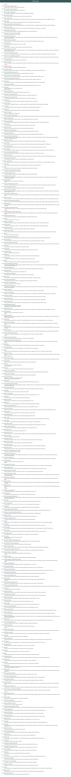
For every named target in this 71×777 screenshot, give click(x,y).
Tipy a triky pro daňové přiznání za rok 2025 (11, 52)
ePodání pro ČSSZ (7, 142)
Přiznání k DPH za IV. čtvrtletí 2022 (9, 477)
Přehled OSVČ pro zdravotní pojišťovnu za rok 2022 (12, 450)
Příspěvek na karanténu (7, 556)
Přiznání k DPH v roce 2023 (8, 423)
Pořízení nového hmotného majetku (9, 569)
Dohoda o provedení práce (8, 308)
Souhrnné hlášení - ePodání (8, 438)
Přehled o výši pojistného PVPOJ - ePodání (10, 242)
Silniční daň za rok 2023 (7, 329)
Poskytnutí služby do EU (7, 656)
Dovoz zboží (6, 367)
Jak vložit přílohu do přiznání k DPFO (9, 157)
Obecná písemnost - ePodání (8, 441)
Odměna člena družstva (7, 399)
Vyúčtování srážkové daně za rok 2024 (10, 186)
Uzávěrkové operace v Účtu (8, 432)
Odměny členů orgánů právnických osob (10, 405)
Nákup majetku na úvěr (7, 644)
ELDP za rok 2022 (6, 380)
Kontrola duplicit (6, 81)
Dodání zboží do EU (7, 360)
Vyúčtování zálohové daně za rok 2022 (10, 473)
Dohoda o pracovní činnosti (8, 408)
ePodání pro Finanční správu (8, 301)
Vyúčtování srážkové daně (8, 289)
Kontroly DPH (6, 635)
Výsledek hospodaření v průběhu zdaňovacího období (12, 211)
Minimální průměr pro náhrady (8, 230)
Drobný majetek (6, 396)
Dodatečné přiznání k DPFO (8, 638)
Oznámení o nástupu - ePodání (8, 357)
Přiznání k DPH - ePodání (8, 447)
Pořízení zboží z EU (7, 669)
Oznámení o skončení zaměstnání (9, 373)
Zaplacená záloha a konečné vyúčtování (10, 337)
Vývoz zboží (5, 363)
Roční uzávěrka (6, 245)
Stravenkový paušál (7, 257)
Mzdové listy (6, 662)
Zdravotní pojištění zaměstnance (9, 267)
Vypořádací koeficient (7, 203)
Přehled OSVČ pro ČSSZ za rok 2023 (9, 285)
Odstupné (5, 260)
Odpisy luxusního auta (7, 239)
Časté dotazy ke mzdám (7, 251)
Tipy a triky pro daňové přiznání (9, 292)
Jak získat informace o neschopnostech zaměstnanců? (12, 688)
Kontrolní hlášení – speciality (8, 632)
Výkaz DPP (5, 218)
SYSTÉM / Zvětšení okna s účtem (9, 693)
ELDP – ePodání (6, 641)
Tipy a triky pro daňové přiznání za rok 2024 (11, 183)
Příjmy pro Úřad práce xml (8, 58)
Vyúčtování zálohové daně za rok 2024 (10, 189)
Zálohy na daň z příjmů (7, 270)
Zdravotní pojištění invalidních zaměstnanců (11, 263)
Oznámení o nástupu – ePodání (9, 629)
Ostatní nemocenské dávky (8, 376)
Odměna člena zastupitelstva (8, 221)
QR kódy (5, 166)
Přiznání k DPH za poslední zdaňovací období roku (12, 55)
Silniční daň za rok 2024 (7, 197)
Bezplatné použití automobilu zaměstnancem (11, 236)
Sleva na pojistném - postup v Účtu (9, 464)
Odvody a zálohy (6, 276)
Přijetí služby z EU (6, 665)
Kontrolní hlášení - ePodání (8, 298)
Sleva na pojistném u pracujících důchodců (10, 193)
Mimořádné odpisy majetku (8, 227)
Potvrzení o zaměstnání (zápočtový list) (10, 575)
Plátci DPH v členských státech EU (9, 490)
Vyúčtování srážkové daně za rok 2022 (10, 470)
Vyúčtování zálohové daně (8, 315)
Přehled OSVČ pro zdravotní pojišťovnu (10, 282)
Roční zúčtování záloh (7, 179)
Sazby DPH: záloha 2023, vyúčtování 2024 (10, 332)
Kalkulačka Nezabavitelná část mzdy (9, 215)
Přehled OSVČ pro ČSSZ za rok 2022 (9, 453)
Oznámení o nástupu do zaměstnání (9, 370)
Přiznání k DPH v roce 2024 (8, 295)
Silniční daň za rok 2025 (7, 61)
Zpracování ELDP (6, 248)
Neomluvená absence (7, 224)
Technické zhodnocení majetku (8, 566)
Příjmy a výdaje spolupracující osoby (9, 279)
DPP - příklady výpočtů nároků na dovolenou (11, 207)
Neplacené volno (6, 254)
